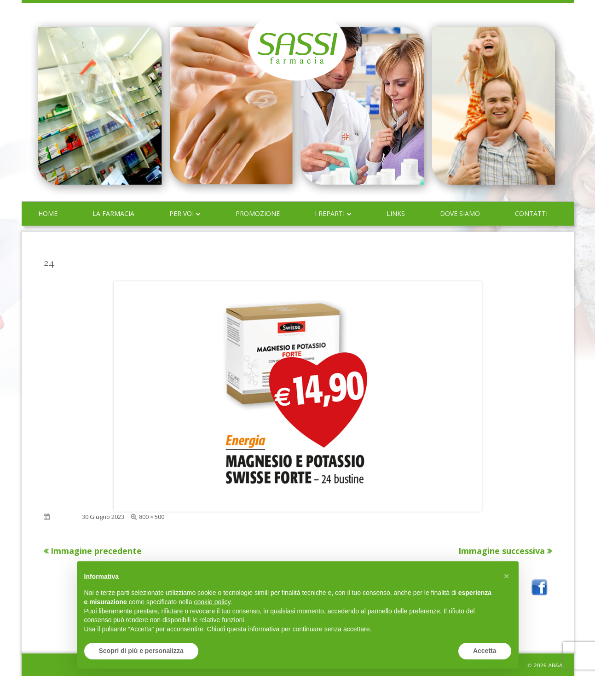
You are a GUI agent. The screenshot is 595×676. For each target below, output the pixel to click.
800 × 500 (151, 517)
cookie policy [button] (212, 602)
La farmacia (113, 213)
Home (48, 213)
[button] (506, 576)
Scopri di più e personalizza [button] (141, 650)
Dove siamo (460, 213)
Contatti (531, 213)
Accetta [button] (485, 650)
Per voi (181, 213)
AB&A (555, 666)
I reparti (330, 213)
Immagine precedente (96, 550)
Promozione (258, 213)
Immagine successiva (501, 550)
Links (396, 213)
